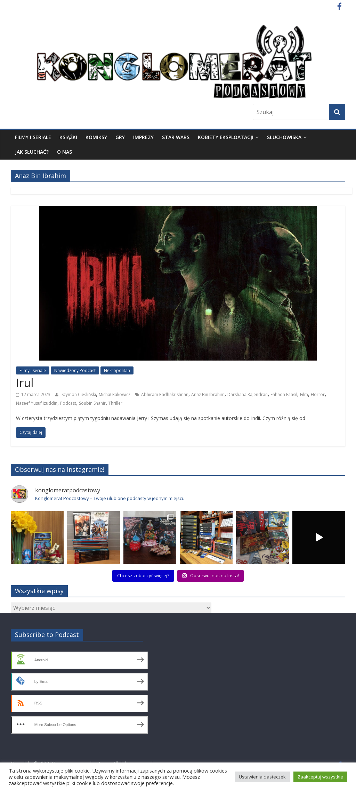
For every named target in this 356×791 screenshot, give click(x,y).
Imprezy (143, 137)
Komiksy (96, 137)
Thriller (115, 403)
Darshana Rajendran (247, 394)
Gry (120, 137)
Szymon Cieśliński (79, 394)
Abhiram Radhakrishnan (164, 394)
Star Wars (175, 137)
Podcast (68, 403)
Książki (68, 137)
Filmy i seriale (33, 137)
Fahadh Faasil (283, 394)
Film (304, 394)
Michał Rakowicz (114, 394)
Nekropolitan (117, 370)
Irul (24, 382)
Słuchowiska (284, 137)
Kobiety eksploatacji (225, 137)
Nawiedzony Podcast (75, 370)
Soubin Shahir (92, 403)
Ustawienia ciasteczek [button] (262, 777)
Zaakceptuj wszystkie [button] (320, 777)
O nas (64, 151)
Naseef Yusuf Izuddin (36, 403)
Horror (318, 394)
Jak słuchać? (32, 151)
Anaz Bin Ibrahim (208, 394)
